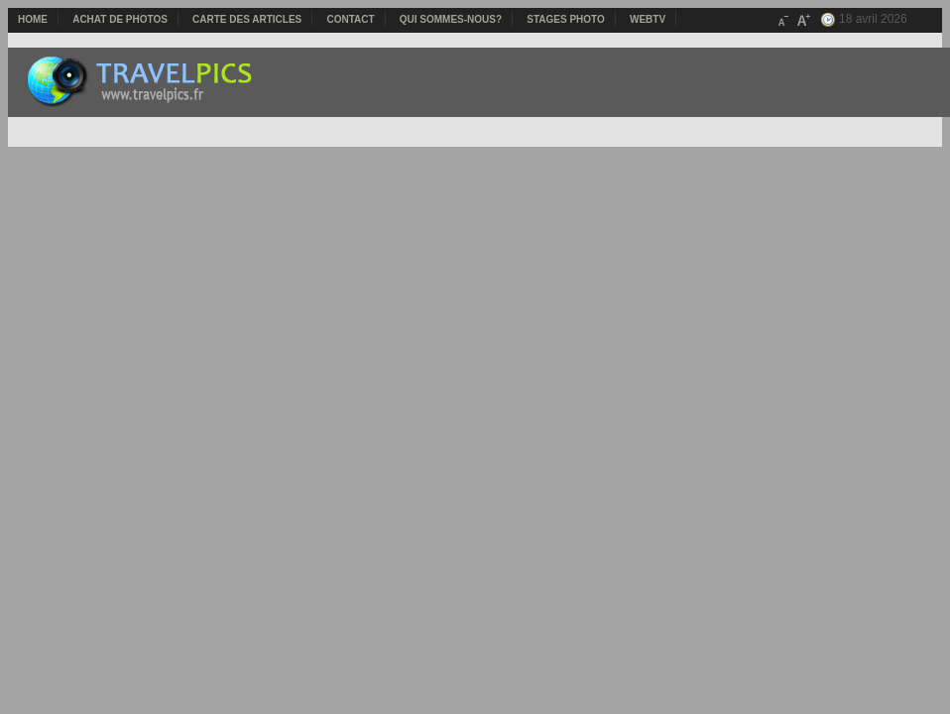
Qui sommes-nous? (451, 19)
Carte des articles (246, 19)
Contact (350, 19)
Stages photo (566, 19)
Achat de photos (120, 19)
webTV (647, 19)
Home (33, 19)
